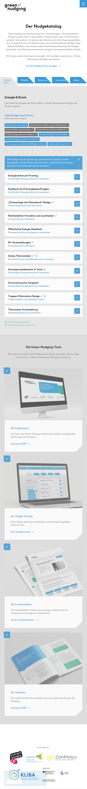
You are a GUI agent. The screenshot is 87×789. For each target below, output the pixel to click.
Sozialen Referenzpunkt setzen (18, 130)
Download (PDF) (19, 447)
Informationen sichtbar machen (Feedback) (48, 125)
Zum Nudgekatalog (20, 536)
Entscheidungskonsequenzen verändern (22, 139)
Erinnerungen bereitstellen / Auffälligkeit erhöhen (25, 144)
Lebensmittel (61, 80)
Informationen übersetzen (16, 125)
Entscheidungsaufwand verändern (20, 135)
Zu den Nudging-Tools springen (42, 66)
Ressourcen (42, 80)
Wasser (76, 80)
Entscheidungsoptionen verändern (54, 135)
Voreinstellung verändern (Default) (50, 130)
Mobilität (24, 80)
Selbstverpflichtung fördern (60, 144)
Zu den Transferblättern (22, 624)
